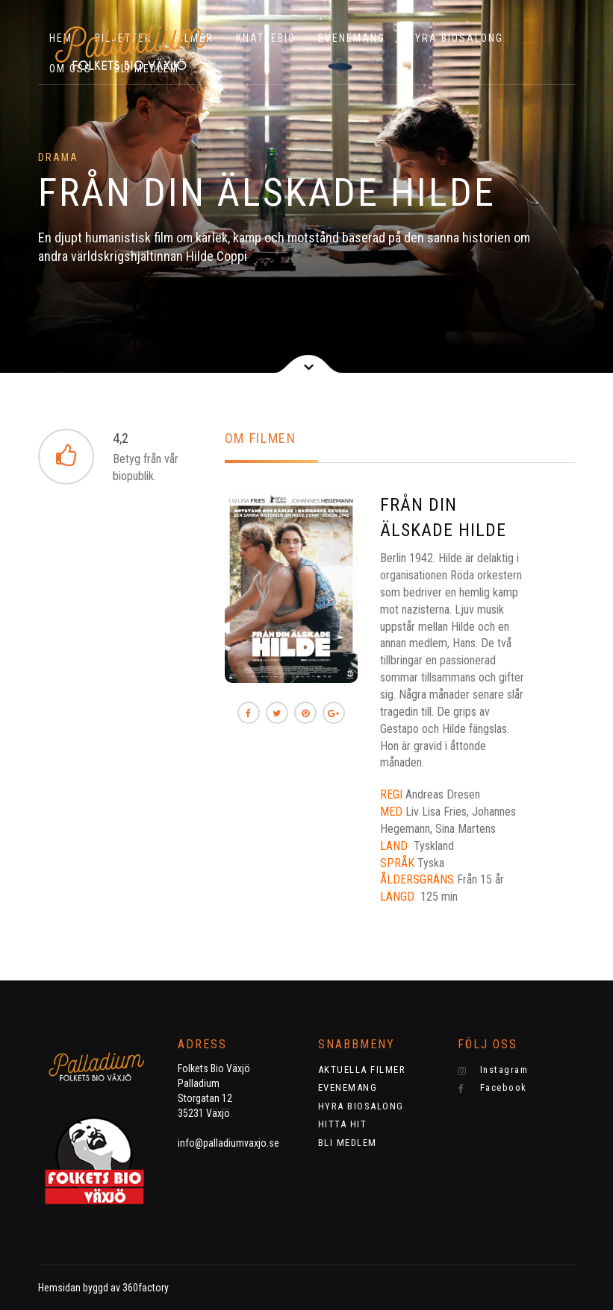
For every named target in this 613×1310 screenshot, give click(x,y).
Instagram (493, 1070)
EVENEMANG (351, 38)
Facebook (492, 1088)
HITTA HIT (342, 1124)
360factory (145, 1288)
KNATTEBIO (266, 38)
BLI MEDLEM (347, 1142)
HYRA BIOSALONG (455, 38)
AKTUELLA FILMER (362, 1069)
